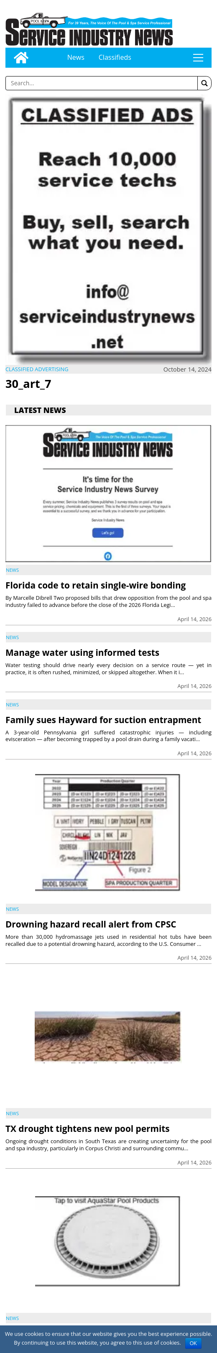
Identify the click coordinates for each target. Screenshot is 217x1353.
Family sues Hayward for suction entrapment (103, 720)
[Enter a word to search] (101, 83)
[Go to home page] (21, 58)
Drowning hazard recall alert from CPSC (90, 924)
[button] (204, 83)
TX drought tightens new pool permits (87, 1128)
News (75, 57)
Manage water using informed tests (82, 652)
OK (193, 1343)
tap (198, 57)
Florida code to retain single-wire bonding (95, 585)
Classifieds (115, 57)
